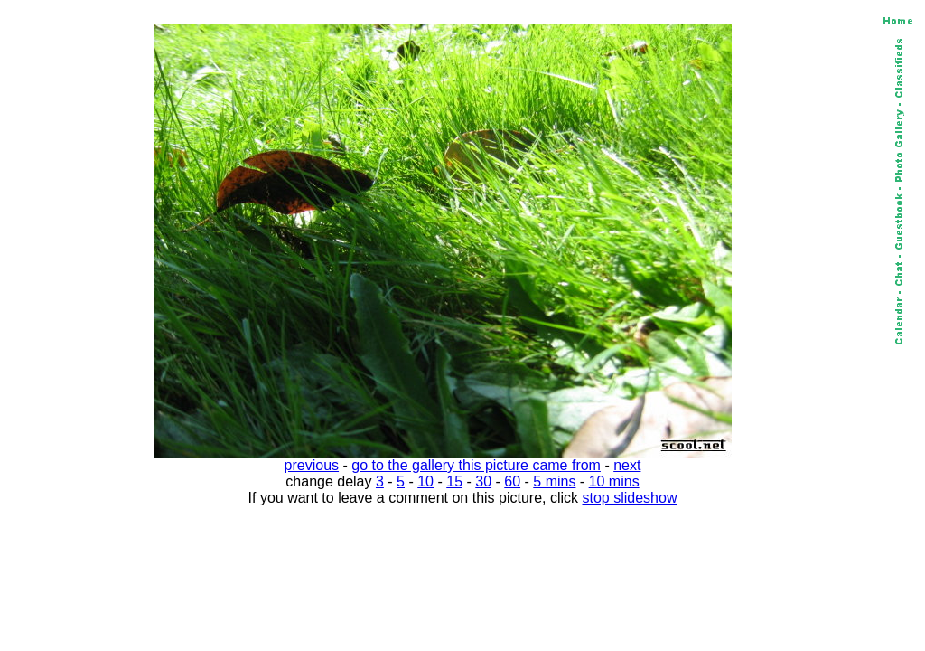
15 (454, 481)
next (626, 465)
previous (312, 465)
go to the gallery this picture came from (476, 465)
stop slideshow (630, 497)
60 (512, 481)
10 (425, 481)
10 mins (614, 481)
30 (483, 481)
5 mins (554, 481)
